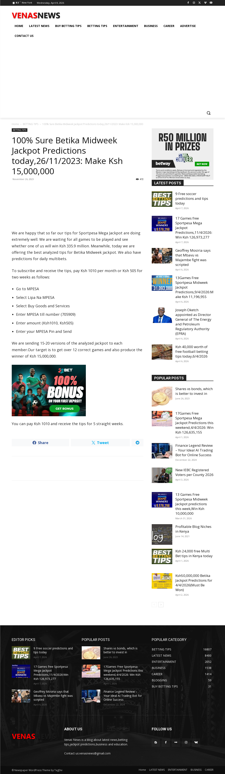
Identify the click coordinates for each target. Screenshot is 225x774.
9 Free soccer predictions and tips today (191, 198)
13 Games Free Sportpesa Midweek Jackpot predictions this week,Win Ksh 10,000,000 (191, 504)
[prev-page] (154, 604)
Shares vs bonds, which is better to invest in (194, 391)
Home (15, 124)
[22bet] (77, 390)
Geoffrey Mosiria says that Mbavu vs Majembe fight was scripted (193, 257)
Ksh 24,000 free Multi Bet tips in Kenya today (194, 553)
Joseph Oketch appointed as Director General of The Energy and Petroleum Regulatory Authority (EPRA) (193, 321)
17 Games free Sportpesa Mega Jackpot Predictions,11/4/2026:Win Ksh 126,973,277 (51, 673)
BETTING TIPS (30, 124)
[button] (208, 113)
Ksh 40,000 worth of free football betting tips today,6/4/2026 (191, 351)
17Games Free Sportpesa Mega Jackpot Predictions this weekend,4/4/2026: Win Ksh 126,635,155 (194, 423)
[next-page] (160, 604)
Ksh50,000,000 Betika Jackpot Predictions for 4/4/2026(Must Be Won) (193, 582)
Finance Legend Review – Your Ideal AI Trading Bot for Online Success (194, 450)
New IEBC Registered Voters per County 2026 (194, 472)
